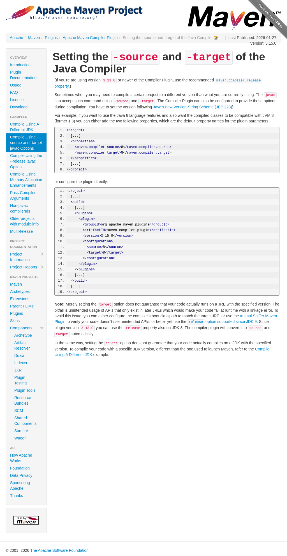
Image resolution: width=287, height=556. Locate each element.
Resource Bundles (22, 400)
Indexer (20, 363)
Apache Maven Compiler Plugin (90, 37)
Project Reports (27, 267)
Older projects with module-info (24, 221)
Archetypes (20, 291)
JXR (18, 370)
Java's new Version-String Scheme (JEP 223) (192, 107)
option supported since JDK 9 (222, 321)
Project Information (27, 257)
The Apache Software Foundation (59, 550)
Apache (16, 37)
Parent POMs (22, 306)
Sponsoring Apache (20, 485)
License (17, 99)
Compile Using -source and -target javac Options (26, 143)
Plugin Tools (24, 390)
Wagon (20, 438)
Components (27, 328)
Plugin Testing (20, 380)
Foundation (20, 468)
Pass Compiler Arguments (23, 195)
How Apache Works (21, 458)
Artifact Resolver (22, 345)
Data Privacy (21, 475)
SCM (18, 410)
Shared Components (25, 421)
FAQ (14, 92)
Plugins (51, 37)
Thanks (16, 495)
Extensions (19, 299)
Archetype (23, 335)
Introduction (20, 65)
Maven (34, 37)
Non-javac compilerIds (20, 208)
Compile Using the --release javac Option (26, 161)
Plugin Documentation (23, 75)
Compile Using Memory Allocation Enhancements (26, 180)
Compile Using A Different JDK (24, 127)
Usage (15, 85)
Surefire (21, 431)
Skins (15, 320)
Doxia (19, 355)
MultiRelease (21, 231)
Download (18, 107)
